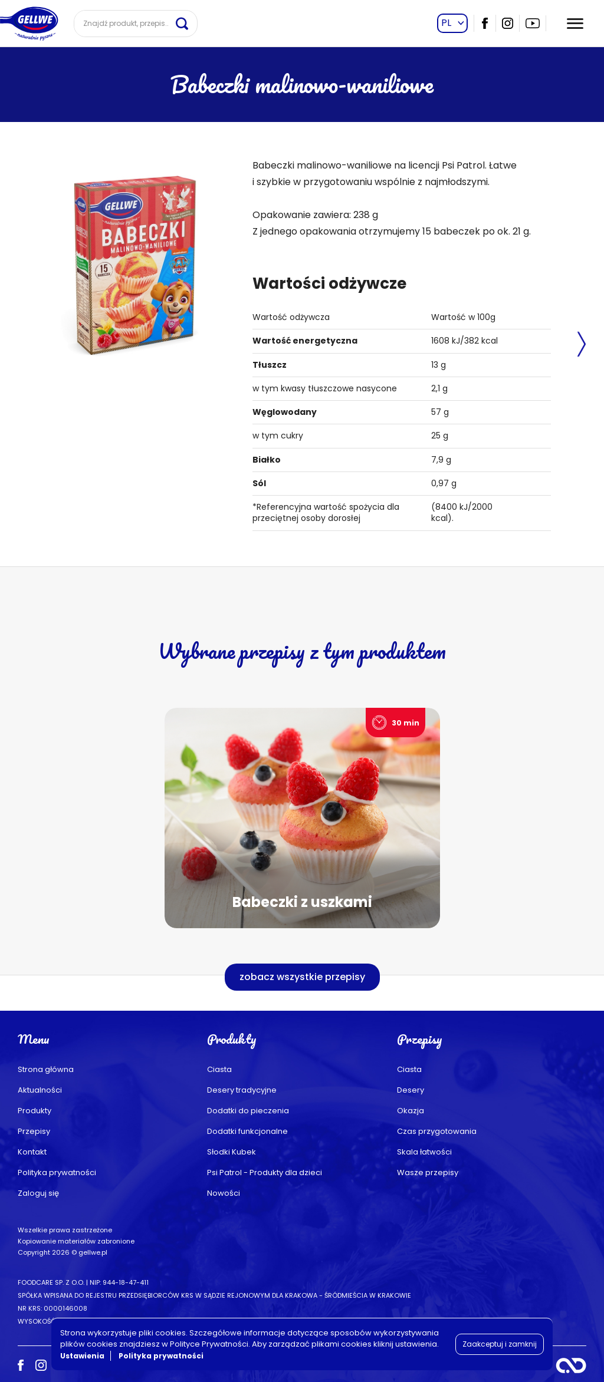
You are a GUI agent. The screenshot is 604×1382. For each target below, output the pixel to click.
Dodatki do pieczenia (248, 1110)
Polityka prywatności (57, 1172)
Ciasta (219, 1069)
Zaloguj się (38, 1193)
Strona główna (46, 1069)
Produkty (34, 1110)
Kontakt (32, 1151)
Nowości (223, 1193)
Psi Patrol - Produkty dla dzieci (264, 1172)
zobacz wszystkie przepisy (302, 977)
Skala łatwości (424, 1151)
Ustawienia (82, 1356)
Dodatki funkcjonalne (247, 1131)
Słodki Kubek (231, 1151)
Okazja (410, 1110)
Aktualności (40, 1090)
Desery (410, 1090)
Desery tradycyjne (242, 1090)
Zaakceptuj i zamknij (499, 1344)
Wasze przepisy (427, 1172)
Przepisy (34, 1131)
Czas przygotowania (437, 1131)
